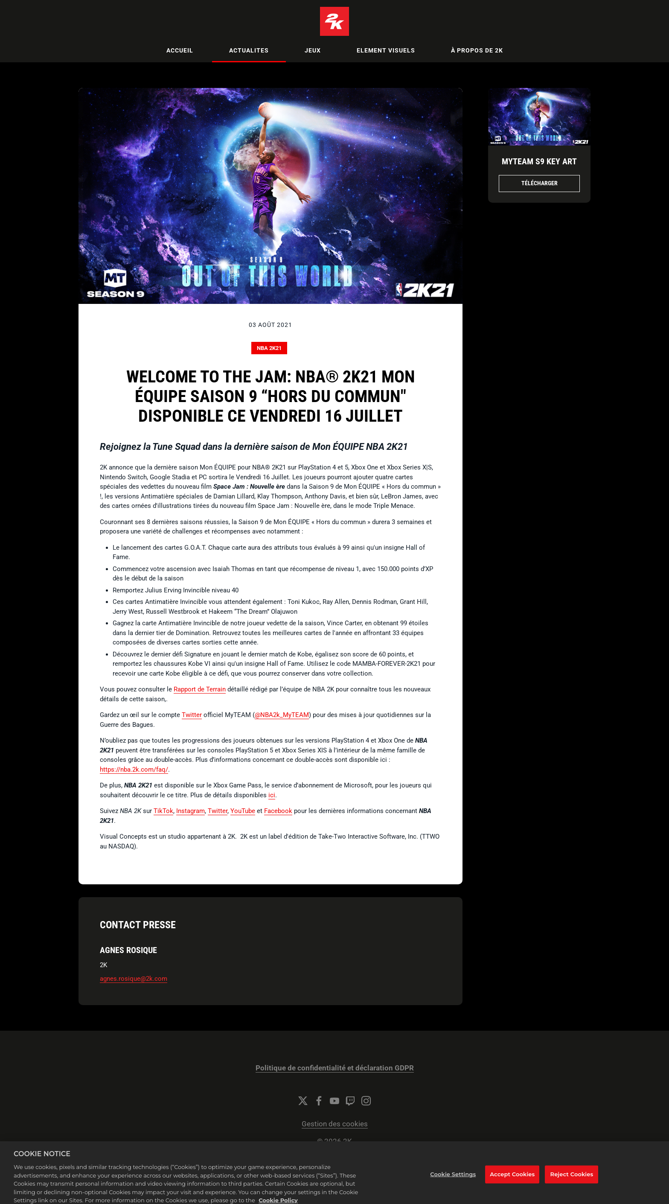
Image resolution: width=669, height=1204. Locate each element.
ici (271, 795)
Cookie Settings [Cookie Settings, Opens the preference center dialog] (453, 1178)
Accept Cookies (512, 1178)
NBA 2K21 (269, 348)
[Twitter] (303, 1100)
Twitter (192, 715)
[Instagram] (366, 1100)
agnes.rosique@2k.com (133, 978)
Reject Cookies (571, 1178)
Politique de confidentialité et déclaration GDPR (335, 1068)
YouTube (242, 811)
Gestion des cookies (335, 1124)
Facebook (278, 811)
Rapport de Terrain (200, 689)
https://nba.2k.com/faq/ (134, 769)
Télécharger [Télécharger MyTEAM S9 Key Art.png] (539, 183)
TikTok (163, 811)
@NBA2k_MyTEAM (282, 715)
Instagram (190, 811)
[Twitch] (350, 1100)
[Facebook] (318, 1100)
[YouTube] (334, 1100)
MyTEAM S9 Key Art (539, 161)
